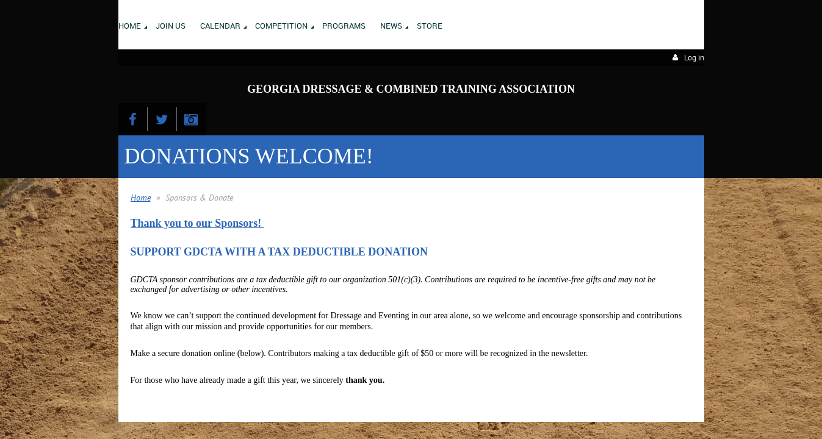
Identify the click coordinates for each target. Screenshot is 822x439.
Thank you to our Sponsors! (197, 223)
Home (141, 197)
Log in (694, 57)
